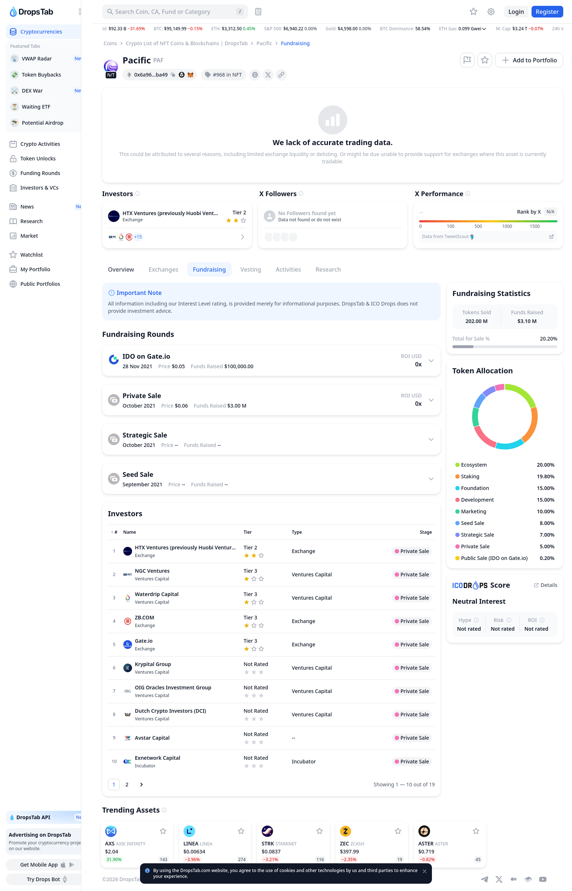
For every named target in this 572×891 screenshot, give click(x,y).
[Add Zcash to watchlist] (398, 831)
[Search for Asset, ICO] (175, 11)
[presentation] (255, 75)
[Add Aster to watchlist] (476, 831)
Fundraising (295, 43)
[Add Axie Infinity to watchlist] (163, 831)
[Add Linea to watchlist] (241, 831)
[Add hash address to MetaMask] (190, 74)
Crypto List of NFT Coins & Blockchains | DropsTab (187, 43)
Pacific (264, 43)
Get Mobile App (47, 864)
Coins (110, 43)
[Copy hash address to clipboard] (173, 74)
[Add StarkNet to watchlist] (319, 831)
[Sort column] (114, 532)
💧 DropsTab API (48, 817)
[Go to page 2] (127, 784)
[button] (332, 29)
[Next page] (141, 784)
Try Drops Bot (48, 879)
